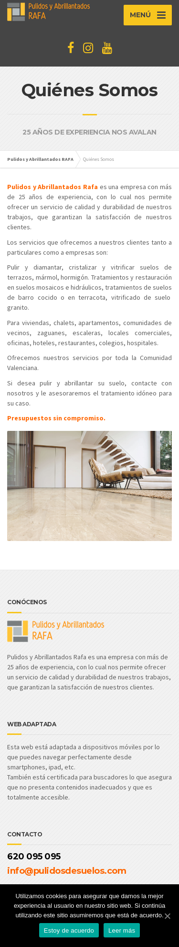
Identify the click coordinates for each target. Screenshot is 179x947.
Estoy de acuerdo (69, 930)
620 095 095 (34, 856)
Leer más (121, 930)
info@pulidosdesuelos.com (66, 871)
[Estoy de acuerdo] (167, 916)
